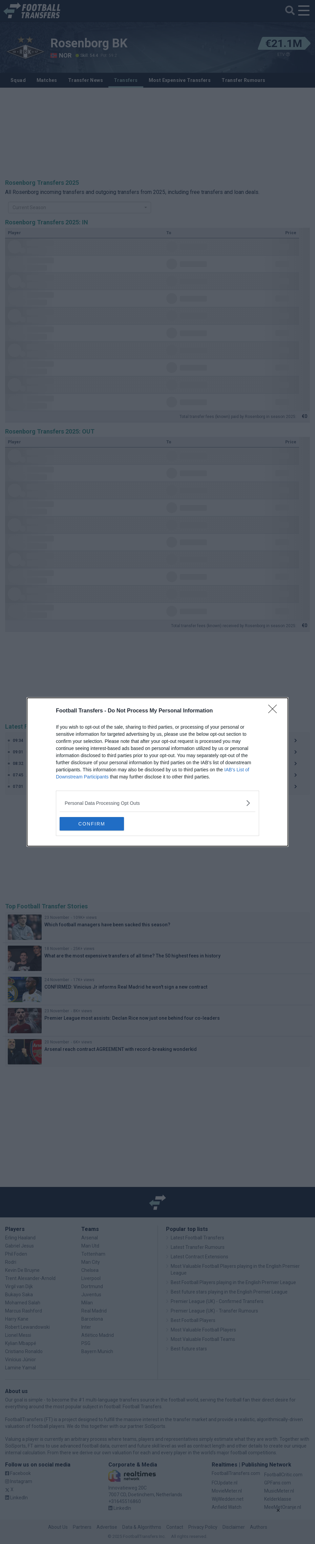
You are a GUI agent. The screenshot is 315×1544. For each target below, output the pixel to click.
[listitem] (157, 803)
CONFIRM (91, 823)
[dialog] (157, 772)
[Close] (274, 711)
